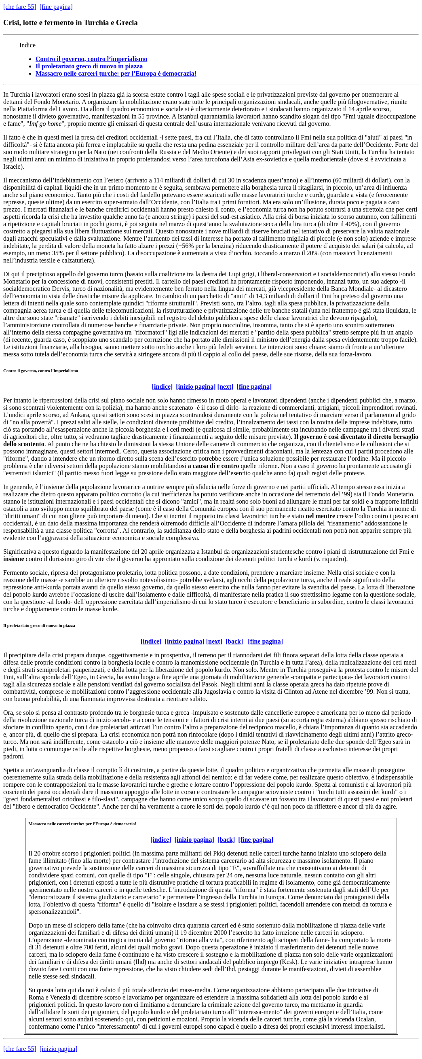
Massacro (37, 823)
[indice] (162, 386)
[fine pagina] (56, 6)
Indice (27, 45)
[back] (234, 641)
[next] (225, 386)
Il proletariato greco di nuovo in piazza (89, 66)
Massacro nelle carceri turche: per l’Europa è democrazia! (116, 73)
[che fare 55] (19, 6)
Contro (10, 370)
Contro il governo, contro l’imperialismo (91, 58)
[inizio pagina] (195, 386)
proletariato (18, 625)
